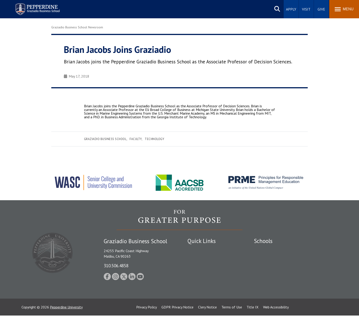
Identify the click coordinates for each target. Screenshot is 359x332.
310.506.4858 (116, 265)
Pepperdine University (66, 323)
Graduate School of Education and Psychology (289, 273)
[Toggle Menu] (344, 9)
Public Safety (198, 257)
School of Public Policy (271, 286)
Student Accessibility (203, 265)
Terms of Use (231, 323)
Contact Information (204, 289)
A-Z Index (195, 297)
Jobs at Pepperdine (202, 281)
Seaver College (265, 249)
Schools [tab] (263, 241)
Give (321, 9)
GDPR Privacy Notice (177, 323)
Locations (195, 249)
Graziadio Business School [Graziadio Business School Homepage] (274, 265)
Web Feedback (198, 305)
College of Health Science (274, 294)
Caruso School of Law (271, 257)
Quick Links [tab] (202, 241)
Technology (154, 139)
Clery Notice (207, 323)
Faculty (136, 139)
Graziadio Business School (105, 139)
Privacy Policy (146, 323)
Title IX (252, 323)
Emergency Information (206, 273)
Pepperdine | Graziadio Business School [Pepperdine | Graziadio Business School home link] (32, 6)
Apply (291, 9)
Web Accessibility (276, 323)
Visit (306, 9)
